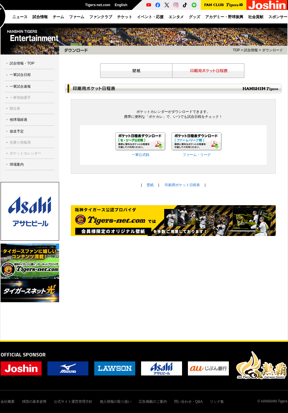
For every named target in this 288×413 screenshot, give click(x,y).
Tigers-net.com (97, 5)
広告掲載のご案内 (153, 402)
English (121, 5)
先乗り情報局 (20, 142)
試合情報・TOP (22, 63)
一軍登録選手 (20, 98)
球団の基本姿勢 (34, 402)
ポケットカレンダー (25, 153)
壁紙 (136, 70)
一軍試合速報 (20, 86)
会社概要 (8, 402)
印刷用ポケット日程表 (208, 70)
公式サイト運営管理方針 (73, 402)
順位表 (15, 108)
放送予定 (17, 131)
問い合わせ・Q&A (188, 402)
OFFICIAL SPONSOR (23, 354)
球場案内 (17, 164)
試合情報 (251, 50)
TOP (236, 50)
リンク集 (217, 402)
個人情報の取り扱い (115, 402)
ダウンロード (272, 50)
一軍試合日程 (20, 75)
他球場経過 (18, 120)
